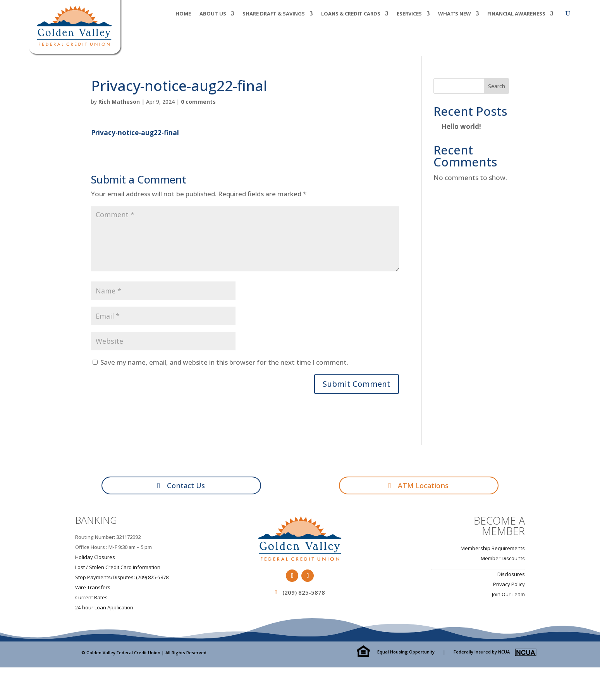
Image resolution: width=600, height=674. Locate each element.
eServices (409, 14)
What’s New (454, 14)
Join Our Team (508, 595)
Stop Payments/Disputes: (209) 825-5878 (121, 578)
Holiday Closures (95, 558)
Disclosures (511, 575)
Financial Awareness (516, 14)
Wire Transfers (92, 588)
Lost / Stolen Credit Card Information (117, 568)
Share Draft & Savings (273, 14)
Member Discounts (503, 559)
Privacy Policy (509, 585)
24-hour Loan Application (104, 608)
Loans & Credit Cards (350, 14)
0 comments (198, 101)
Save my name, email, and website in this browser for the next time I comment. (224, 362)
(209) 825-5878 (303, 594)
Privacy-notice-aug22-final (135, 132)
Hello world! (461, 126)
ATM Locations (424, 486)
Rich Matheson (119, 101)
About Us (212, 14)
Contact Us (186, 486)
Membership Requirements (493, 549)
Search (496, 86)
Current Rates (91, 598)
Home (183, 14)
